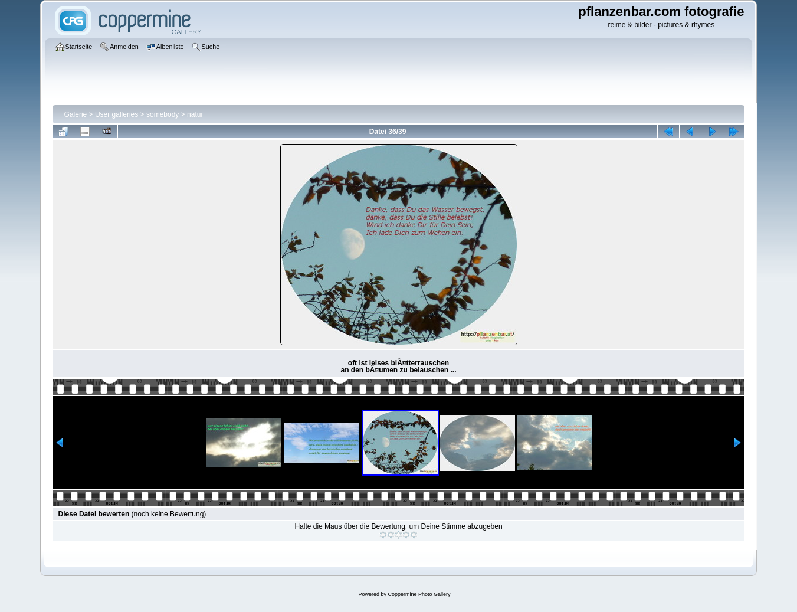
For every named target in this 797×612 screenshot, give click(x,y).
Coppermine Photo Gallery (419, 594)
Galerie (75, 114)
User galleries (116, 114)
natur (195, 114)
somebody (162, 114)
